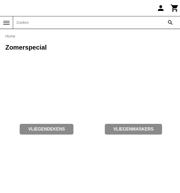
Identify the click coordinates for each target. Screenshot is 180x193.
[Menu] (6, 22)
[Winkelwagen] (174, 8)
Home (10, 36)
